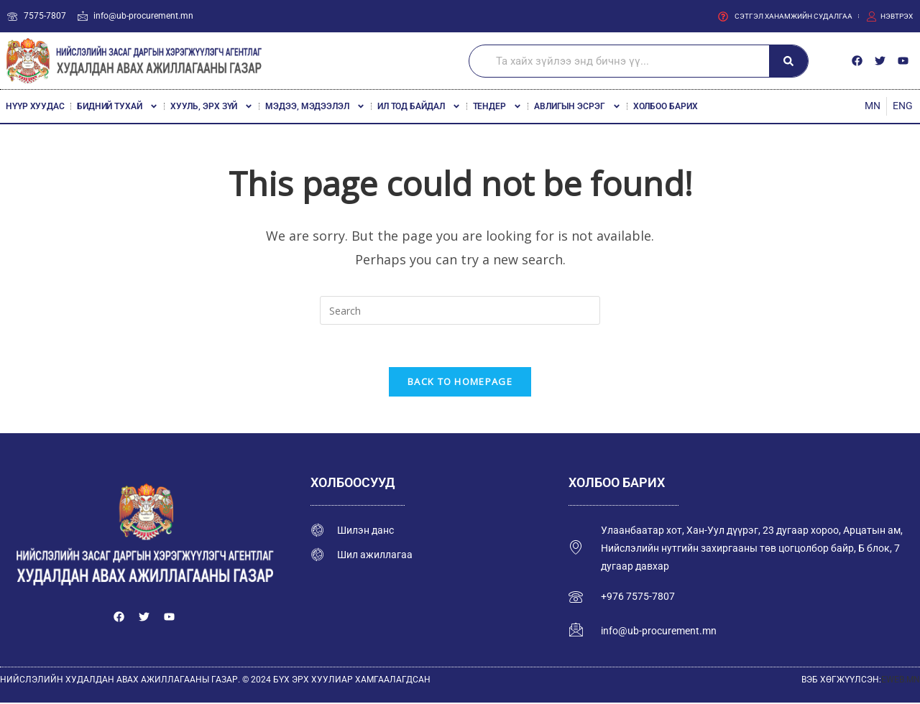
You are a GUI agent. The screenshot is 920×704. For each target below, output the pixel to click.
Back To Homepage (460, 382)
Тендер (497, 106)
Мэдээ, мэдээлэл (315, 106)
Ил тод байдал (419, 106)
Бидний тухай (117, 106)
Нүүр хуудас (35, 106)
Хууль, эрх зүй (212, 106)
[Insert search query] (460, 310)
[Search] (788, 61)
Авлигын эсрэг (577, 106)
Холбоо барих (665, 106)
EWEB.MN (900, 682)
